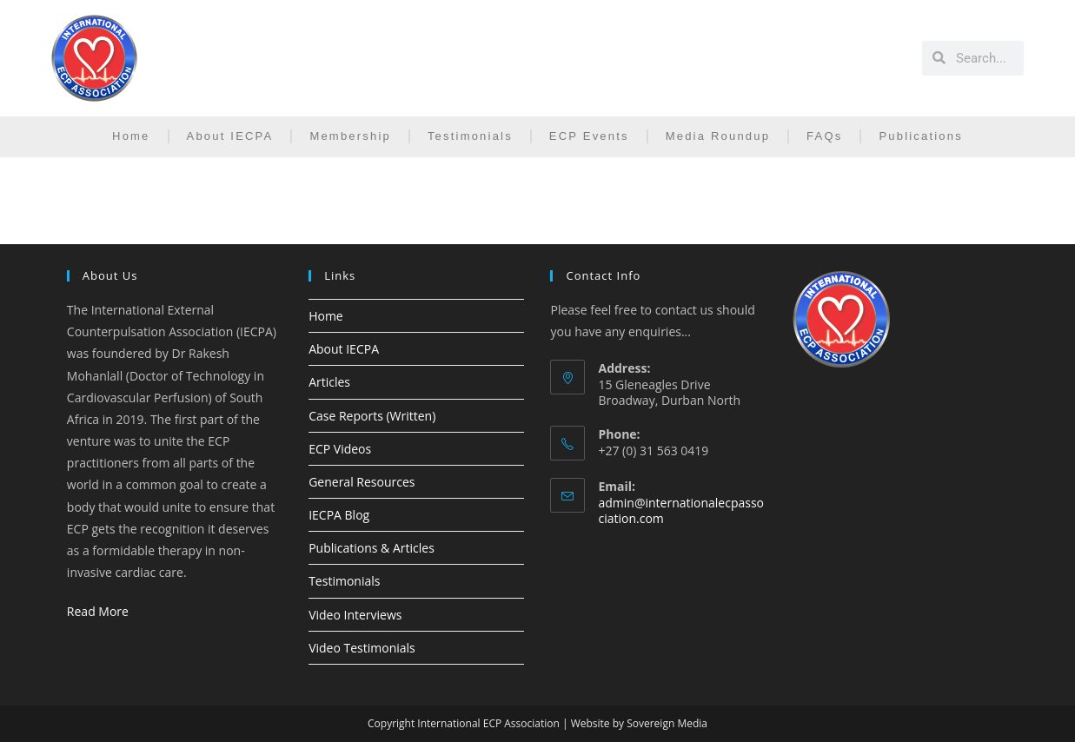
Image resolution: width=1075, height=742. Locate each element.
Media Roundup (718, 135)
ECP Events (589, 135)
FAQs (824, 135)
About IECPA (230, 135)
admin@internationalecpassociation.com (681, 510)
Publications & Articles (372, 548)
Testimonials (470, 135)
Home (130, 135)
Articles (329, 382)
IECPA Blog (339, 515)
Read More (98, 611)
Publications (921, 135)
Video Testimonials (362, 647)
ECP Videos (340, 449)
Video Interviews (355, 614)
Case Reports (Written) (372, 415)
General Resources (362, 482)
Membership (350, 135)
